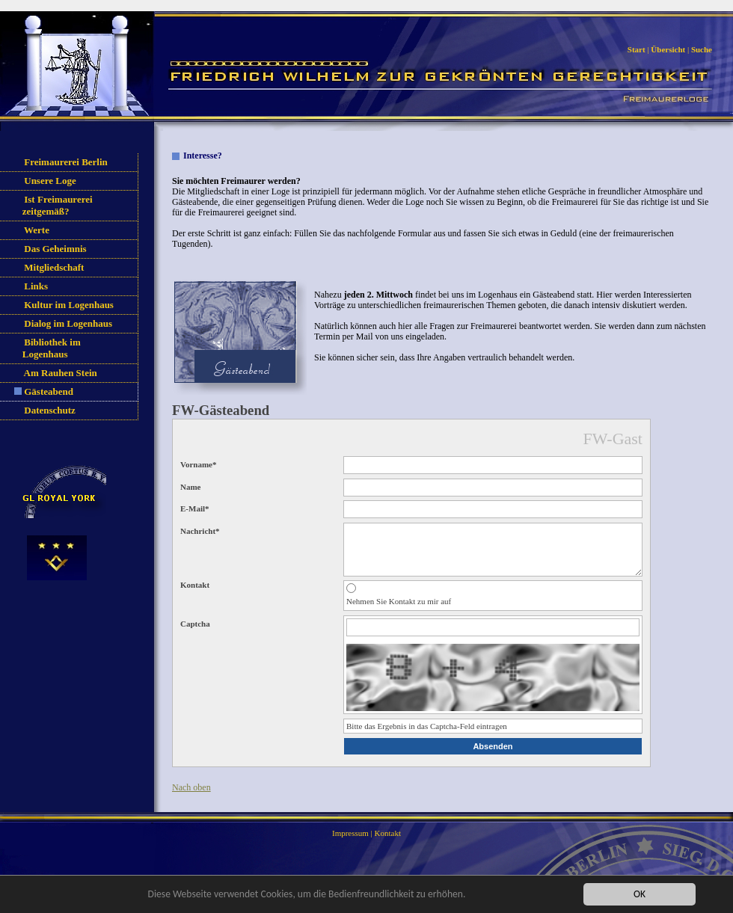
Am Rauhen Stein (60, 372)
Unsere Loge (50, 180)
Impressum (350, 844)
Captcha (195, 634)
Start (636, 49)
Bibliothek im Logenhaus (48, 348)
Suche (701, 49)
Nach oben (191, 798)
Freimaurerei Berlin (66, 161)
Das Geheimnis (55, 248)
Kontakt (388, 844)
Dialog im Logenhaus (68, 323)
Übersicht (668, 49)
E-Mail (194, 508)
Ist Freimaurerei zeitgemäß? (54, 205)
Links (36, 286)
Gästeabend (48, 391)
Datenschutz (50, 410)
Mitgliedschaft (54, 267)
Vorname (198, 464)
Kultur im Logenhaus (69, 304)
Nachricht (200, 530)
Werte (36, 230)
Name (190, 486)
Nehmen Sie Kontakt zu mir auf (398, 612)
